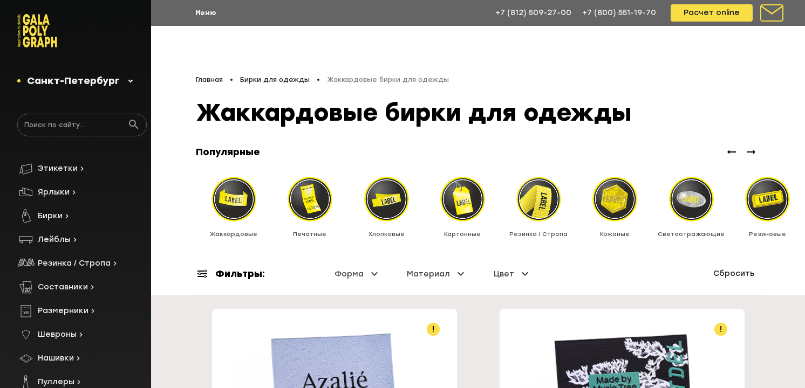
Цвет (512, 265)
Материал (437, 265)
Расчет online (712, 12)
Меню (205, 13)
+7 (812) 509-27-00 (533, 12)
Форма (358, 265)
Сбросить (733, 264)
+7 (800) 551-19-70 (619, 12)
